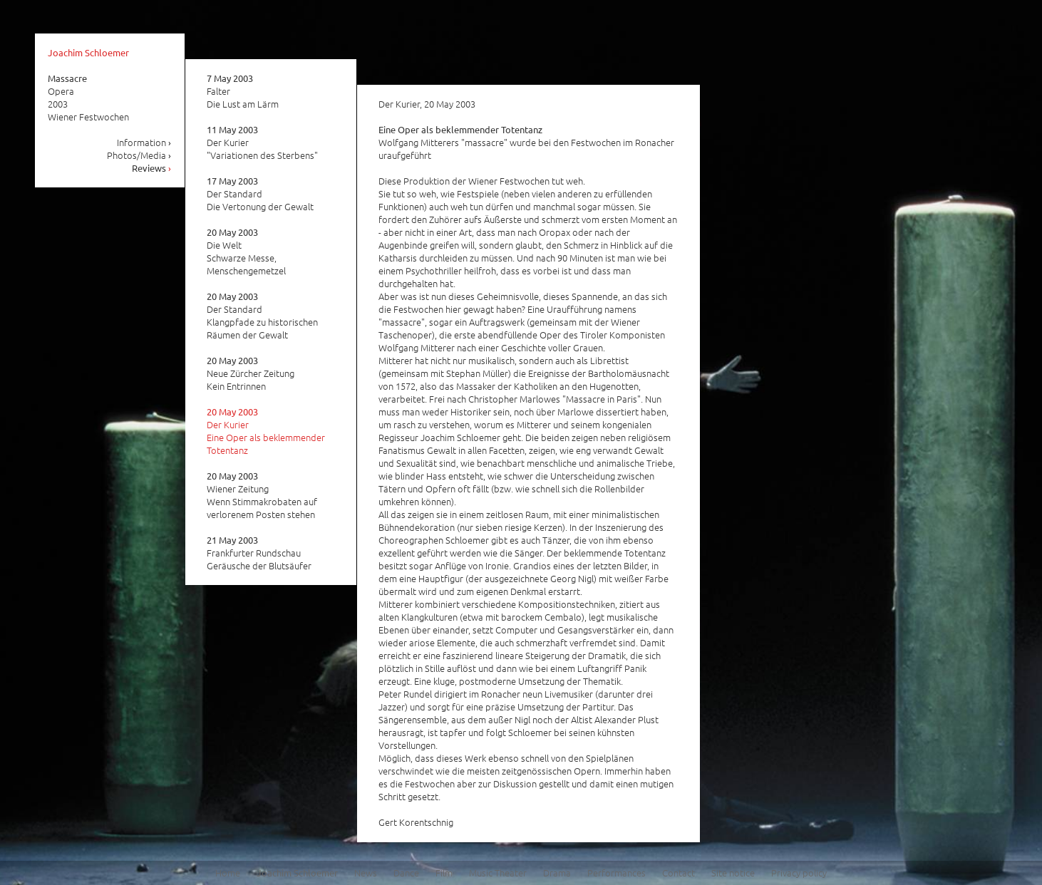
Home (227, 872)
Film (444, 872)
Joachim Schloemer (88, 52)
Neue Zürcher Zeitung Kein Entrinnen (250, 373)
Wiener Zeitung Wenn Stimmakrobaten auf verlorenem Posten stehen (262, 495)
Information (144, 142)
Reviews (152, 168)
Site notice (733, 872)
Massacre (67, 78)
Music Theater (498, 872)
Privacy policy (799, 872)
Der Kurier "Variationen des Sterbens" (262, 142)
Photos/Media (139, 155)
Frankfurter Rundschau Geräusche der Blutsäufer (259, 553)
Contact (678, 872)
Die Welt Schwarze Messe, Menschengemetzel (246, 251)
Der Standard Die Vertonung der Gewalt (260, 194)
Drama (557, 872)
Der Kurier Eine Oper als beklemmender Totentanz (266, 431)
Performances (616, 872)
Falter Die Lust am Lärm (243, 91)
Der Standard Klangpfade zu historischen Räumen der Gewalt (262, 315)
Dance (406, 872)
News (365, 872)
